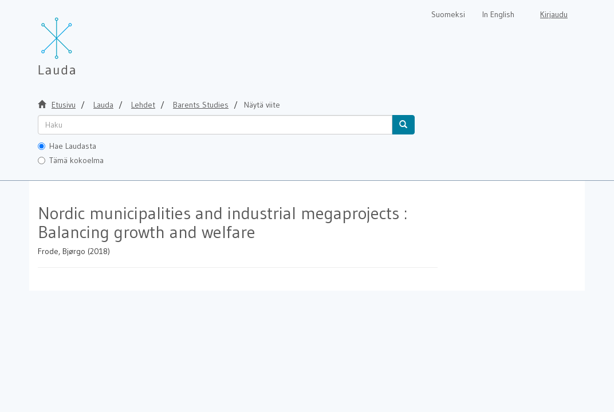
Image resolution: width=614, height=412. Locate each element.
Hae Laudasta (67, 146)
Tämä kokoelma (71, 160)
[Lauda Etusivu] (80, 40)
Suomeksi (448, 14)
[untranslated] (215, 124)
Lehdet (143, 105)
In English (498, 14)
